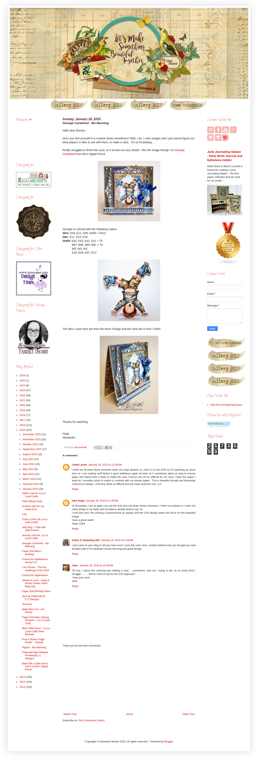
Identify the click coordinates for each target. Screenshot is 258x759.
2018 (23, 415)
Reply (75, 489)
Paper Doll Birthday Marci (36, 591)
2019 (23, 410)
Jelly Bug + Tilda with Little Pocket (34, 529)
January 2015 (31, 488)
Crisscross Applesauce (35, 575)
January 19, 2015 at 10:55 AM (96, 565)
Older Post (188, 714)
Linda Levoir (79, 464)
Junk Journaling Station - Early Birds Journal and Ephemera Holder (224, 156)
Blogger (168, 741)
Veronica (27, 604)
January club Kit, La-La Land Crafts (35, 537)
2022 (23, 395)
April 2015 (29, 474)
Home (129, 714)
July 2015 (28, 459)
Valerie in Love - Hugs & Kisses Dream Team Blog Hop (35, 583)
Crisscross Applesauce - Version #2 (35, 561)
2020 (23, 405)
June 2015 (29, 464)
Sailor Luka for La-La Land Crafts (34, 495)
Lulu (24, 514)
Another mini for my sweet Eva (33, 508)
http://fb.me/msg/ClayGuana (226, 404)
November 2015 (32, 439)
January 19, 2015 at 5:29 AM (117, 540)
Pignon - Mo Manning (34, 647)
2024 (23, 385)
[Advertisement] (129, 680)
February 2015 (31, 484)
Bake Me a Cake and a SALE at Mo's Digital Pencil (35, 666)
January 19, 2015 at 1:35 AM (102, 500)
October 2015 (31, 444)
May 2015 (29, 469)
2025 (23, 380)
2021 (23, 400)
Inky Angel (78, 500)
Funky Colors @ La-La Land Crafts (34, 521)
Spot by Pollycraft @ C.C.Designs (33, 598)
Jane (75, 565)
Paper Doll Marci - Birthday (32, 553)
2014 (23, 676)
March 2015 (30, 478)
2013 (23, 681)
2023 (23, 390)
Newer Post (70, 714)
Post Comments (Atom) (91, 720)
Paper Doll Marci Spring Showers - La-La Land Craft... (36, 620)
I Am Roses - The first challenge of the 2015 (35, 569)
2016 (23, 425)
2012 (23, 686)
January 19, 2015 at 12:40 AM (105, 464)
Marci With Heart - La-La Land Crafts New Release (36, 631)
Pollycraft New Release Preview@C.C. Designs (35, 655)
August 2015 (30, 454)
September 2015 (32, 449)
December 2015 (32, 434)
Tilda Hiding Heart (32, 501)
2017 (23, 420)
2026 (23, 375)
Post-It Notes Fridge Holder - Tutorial (33, 641)
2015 (23, 430)
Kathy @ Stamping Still (86, 540)
